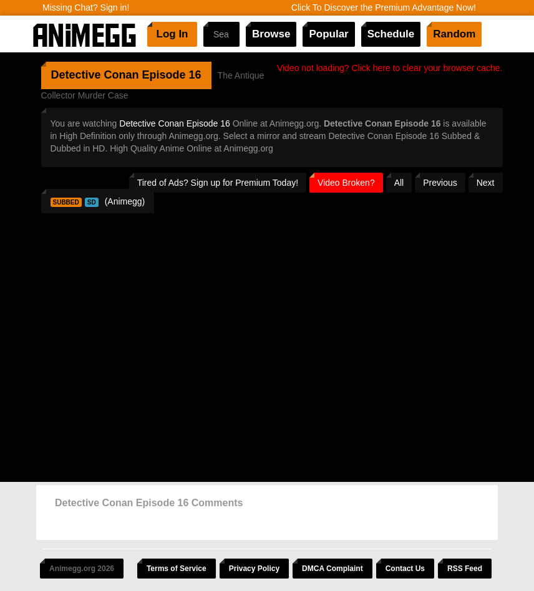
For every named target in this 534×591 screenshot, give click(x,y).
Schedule (391, 34)
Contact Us (405, 568)
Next (486, 183)
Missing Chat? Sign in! (85, 7)
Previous (440, 183)
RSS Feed (464, 568)
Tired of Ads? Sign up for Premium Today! (217, 183)
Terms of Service (176, 568)
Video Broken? (346, 183)
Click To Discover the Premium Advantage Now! (383, 7)
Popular (328, 34)
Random (454, 34)
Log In (172, 34)
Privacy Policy (254, 568)
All (399, 183)
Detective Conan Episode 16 (174, 123)
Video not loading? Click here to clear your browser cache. (390, 68)
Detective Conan (95, 75)
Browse (271, 34)
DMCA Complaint (332, 568)
